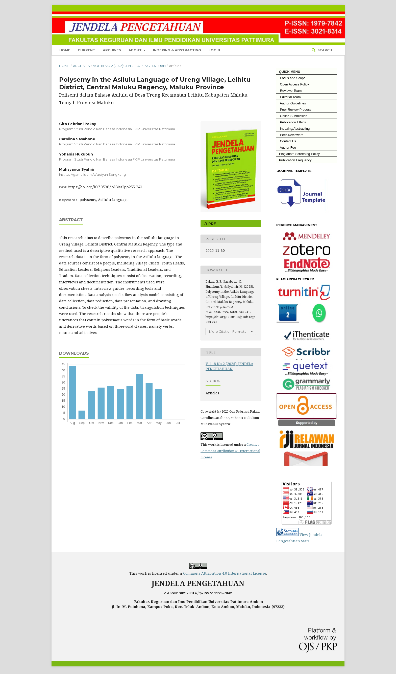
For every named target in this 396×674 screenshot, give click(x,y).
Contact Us (286, 141)
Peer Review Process (293, 109)
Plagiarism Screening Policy (298, 154)
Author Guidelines (291, 103)
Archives (112, 50)
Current (86, 50)
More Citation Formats (227, 331)
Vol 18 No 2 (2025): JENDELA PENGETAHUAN (129, 66)
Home (64, 50)
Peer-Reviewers (289, 135)
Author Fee (286, 147)
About (136, 50)
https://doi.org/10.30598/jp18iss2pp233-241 (105, 187)
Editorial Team (288, 97)
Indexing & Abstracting (177, 50)
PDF (211, 223)
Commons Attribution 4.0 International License (224, 573)
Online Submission (291, 116)
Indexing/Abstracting (293, 128)
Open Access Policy (292, 84)
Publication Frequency (295, 160)
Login (214, 50)
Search (324, 50)
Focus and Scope (291, 78)
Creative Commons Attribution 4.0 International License (230, 450)
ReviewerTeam (289, 91)
